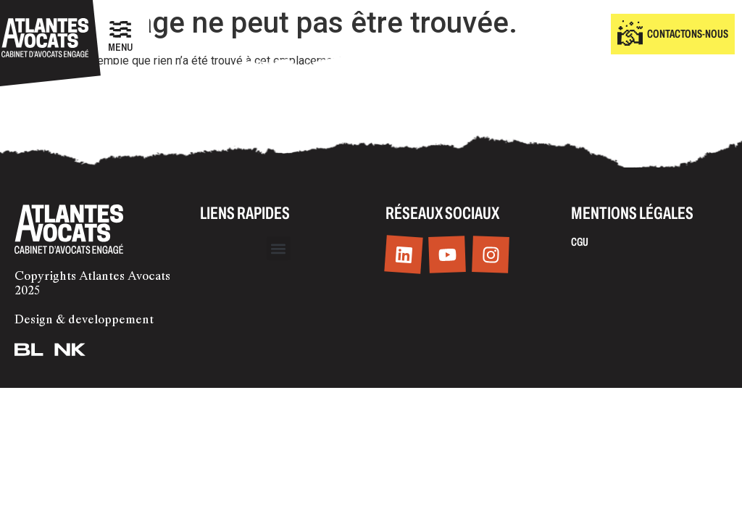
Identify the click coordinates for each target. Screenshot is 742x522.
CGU (579, 242)
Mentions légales (632, 213)
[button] (279, 248)
